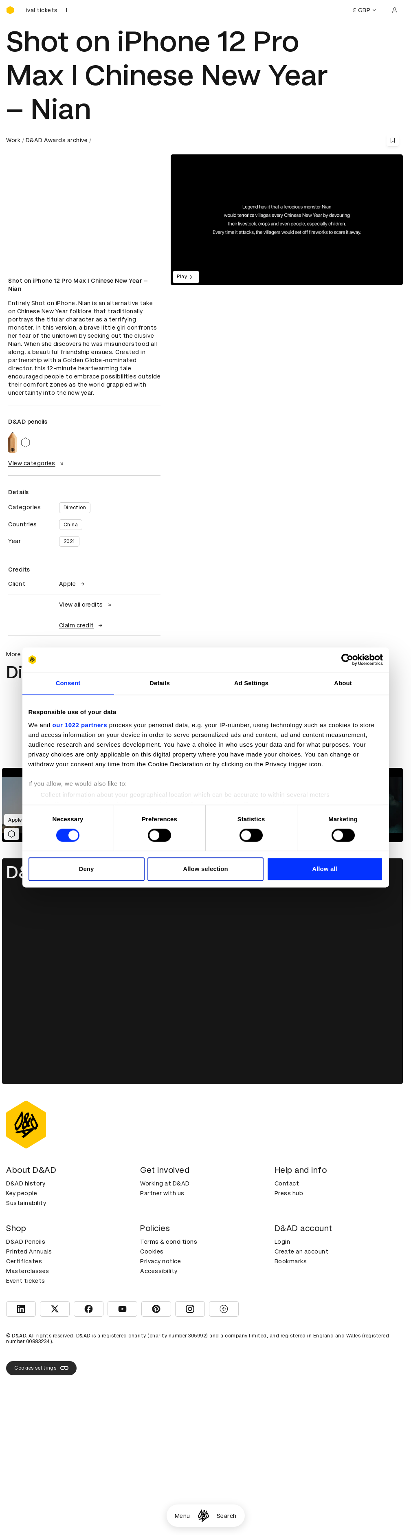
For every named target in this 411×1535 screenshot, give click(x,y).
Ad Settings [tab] (251, 683)
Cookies (152, 1251)
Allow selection (205, 869)
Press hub (289, 1193)
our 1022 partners (80, 724)
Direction (75, 507)
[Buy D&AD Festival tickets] (46, 10)
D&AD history (25, 1183)
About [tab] (343, 683)
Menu (182, 1516)
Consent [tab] (68, 683)
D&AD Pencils (25, 1241)
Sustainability (26, 1203)
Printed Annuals (29, 1251)
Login (282, 1241)
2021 (69, 541)
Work (13, 140)
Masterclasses (27, 1271)
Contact (287, 1183)
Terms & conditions (168, 1241)
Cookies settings (41, 1368)
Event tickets (25, 1281)
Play (186, 277)
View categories (37, 463)
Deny (86, 869)
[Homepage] (203, 1515)
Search (227, 1516)
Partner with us (162, 1193)
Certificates (24, 1261)
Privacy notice (160, 1261)
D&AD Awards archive (57, 140)
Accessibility (159, 1271)
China (71, 525)
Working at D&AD (165, 1183)
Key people (21, 1193)
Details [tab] (159, 683)
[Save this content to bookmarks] (393, 140)
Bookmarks (291, 1261)
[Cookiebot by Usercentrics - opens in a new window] (347, 659)
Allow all (324, 869)
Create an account (302, 1251)
